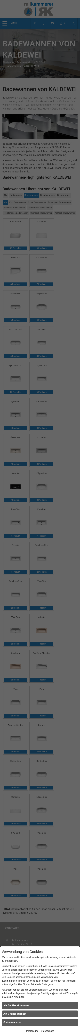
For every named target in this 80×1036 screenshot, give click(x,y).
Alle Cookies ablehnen (14, 1013)
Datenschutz (47, 1031)
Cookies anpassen (12, 1022)
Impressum (32, 1031)
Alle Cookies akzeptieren (16, 1005)
